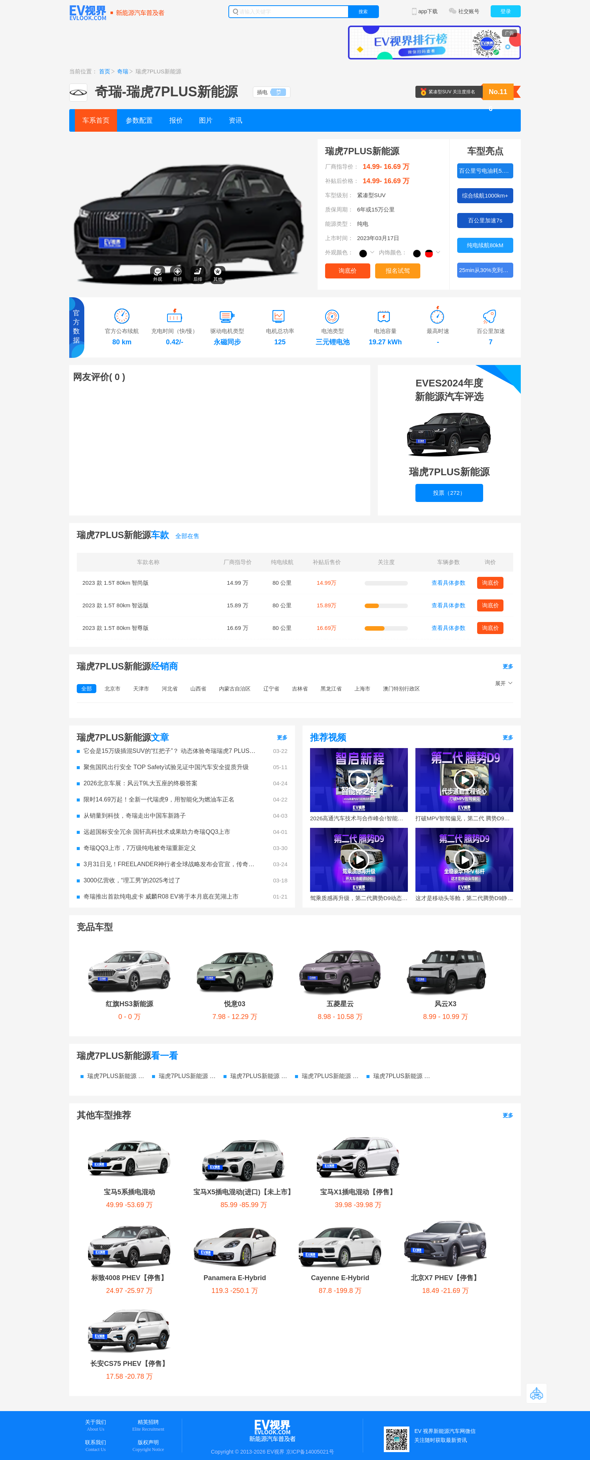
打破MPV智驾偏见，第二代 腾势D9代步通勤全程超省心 (464, 818)
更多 (508, 666)
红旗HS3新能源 (129, 1004)
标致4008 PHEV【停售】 (129, 1278)
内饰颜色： (393, 252)
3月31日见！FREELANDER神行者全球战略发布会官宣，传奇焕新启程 (167, 864)
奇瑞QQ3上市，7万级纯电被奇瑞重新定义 (136, 848)
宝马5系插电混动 (129, 1192)
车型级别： (339, 195)
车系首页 (95, 120)
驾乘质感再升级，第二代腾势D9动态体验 (359, 898)
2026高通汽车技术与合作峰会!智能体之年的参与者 (359, 818)
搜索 (363, 11)
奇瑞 (122, 71)
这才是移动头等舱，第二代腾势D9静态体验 (464, 898)
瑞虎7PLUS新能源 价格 (184, 1076)
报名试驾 (398, 271)
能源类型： (339, 224)
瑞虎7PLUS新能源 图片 (255, 1076)
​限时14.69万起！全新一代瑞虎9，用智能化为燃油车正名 (155, 799)
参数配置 (139, 120)
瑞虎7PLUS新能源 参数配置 (112, 1076)
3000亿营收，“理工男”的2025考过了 (129, 880)
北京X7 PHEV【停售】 (445, 1278)
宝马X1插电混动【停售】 (358, 1192)
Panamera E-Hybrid (235, 1278)
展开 (500, 683)
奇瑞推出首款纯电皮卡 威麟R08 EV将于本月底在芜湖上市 (158, 896)
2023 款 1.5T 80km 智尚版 (115, 582)
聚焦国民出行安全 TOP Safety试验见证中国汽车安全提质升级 (163, 767)
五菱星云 (340, 1004)
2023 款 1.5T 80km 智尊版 (115, 628)
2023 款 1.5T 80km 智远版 (115, 605)
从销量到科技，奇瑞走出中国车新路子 (131, 815)
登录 (505, 11)
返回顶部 (536, 1393)
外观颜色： (339, 252)
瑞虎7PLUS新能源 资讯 (327, 1076)
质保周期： (339, 209)
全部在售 (187, 536)
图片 (206, 120)
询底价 (348, 271)
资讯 (235, 120)
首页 (104, 71)
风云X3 (445, 1004)
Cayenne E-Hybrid (340, 1278)
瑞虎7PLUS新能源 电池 (398, 1076)
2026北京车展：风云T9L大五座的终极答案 (137, 783)
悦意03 (234, 1004)
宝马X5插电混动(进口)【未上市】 (243, 1192)
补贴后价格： (342, 181)
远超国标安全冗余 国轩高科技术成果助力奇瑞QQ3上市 (153, 832)
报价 (176, 120)
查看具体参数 (448, 582)
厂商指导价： (342, 166)
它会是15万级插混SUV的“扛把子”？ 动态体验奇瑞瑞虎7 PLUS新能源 (167, 751)
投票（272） (449, 493)
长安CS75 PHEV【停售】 (129, 1363)
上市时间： (339, 238)
